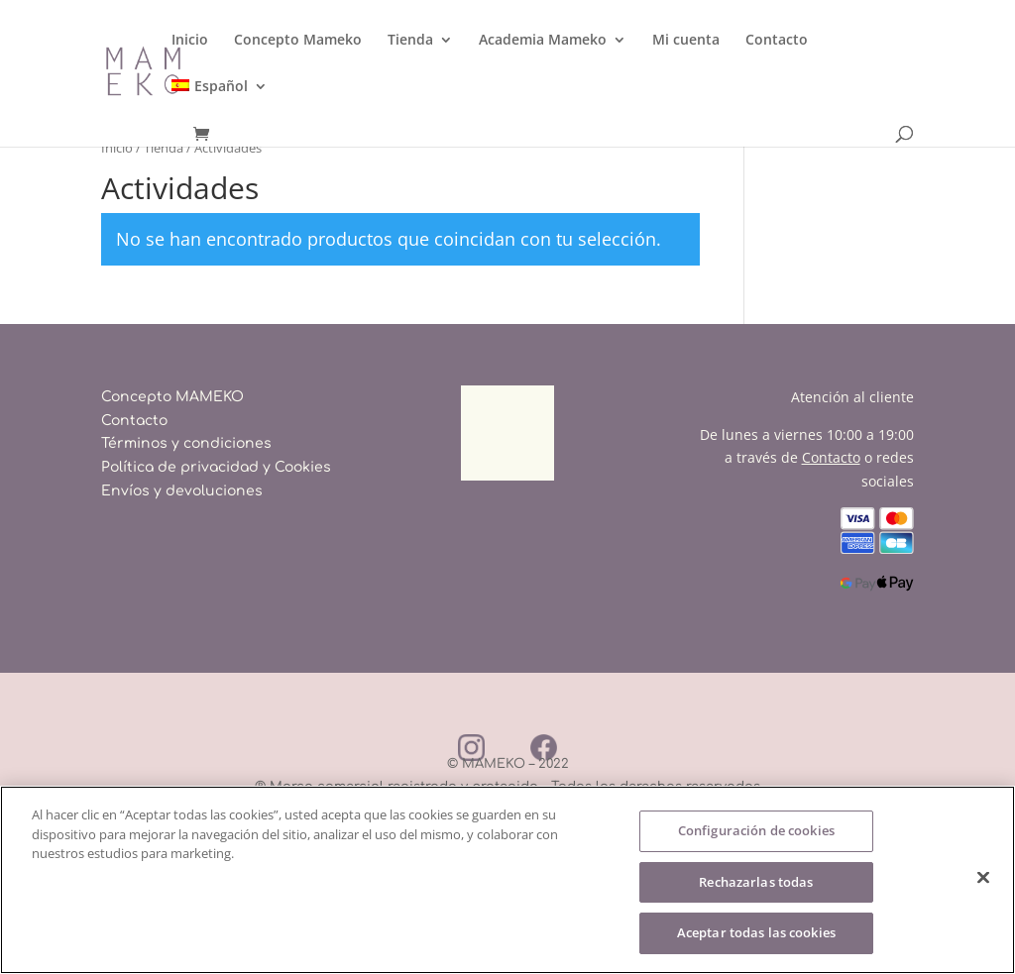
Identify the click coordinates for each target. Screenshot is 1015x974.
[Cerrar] (983, 878)
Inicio (189, 41)
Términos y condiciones (186, 443)
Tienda (410, 41)
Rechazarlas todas (756, 882)
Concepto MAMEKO (172, 396)
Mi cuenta (686, 41)
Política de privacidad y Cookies (216, 467)
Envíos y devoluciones (182, 491)
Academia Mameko (543, 41)
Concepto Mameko (298, 41)
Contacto (776, 41)
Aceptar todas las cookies (756, 932)
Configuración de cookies (756, 830)
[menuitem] (219, 102)
